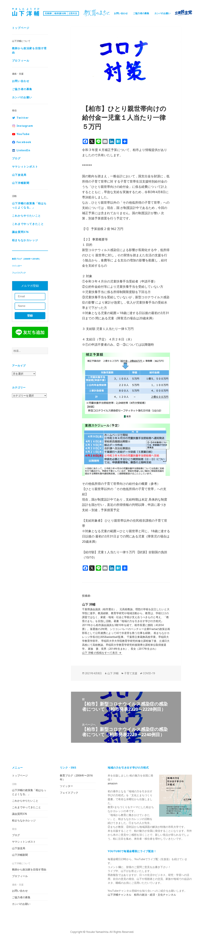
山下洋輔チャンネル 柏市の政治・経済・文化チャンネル (142, 894)
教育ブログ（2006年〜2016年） (26, 258)
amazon (112, 783)
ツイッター (17, 265)
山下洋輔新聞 (20, 183)
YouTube (23, 134)
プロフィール (20, 60)
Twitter (23, 118)
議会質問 (20, 232)
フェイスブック (19, 272)
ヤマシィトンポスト (25, 166)
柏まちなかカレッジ (25, 240)
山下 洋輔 (113, 673)
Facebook (24, 142)
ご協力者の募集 (141, 13)
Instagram (25, 126)
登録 (30, 315)
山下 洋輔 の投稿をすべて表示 (100, 652)
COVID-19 (149, 673)
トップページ (20, 28)
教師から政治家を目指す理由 (29, 50)
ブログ (16, 158)
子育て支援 (130, 673)
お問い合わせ (121, 13)
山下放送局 (19, 175)
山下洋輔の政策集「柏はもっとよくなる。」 (29, 205)
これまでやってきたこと (28, 224)
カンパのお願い (162, 13)
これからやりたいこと (26, 215)
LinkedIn (23, 150)
